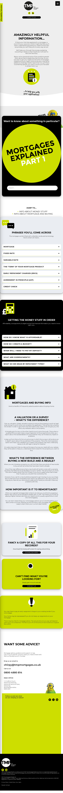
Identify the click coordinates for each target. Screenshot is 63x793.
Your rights (18, 782)
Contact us (31, 586)
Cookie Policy (12, 782)
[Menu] (57, 3)
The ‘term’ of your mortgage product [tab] (24, 267)
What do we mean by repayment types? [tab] (24, 364)
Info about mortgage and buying (33, 214)
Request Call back (5, 785)
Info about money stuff (33, 211)
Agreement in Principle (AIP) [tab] (18, 280)
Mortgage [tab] (9, 247)
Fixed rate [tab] (9, 253)
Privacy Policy (4, 782)
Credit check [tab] (10, 287)
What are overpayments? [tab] (17, 357)
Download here (31, 552)
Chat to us (31, 17)
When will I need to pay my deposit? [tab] (23, 351)
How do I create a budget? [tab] (18, 344)
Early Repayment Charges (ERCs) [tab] (20, 273)
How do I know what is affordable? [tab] (23, 337)
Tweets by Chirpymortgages (14, 704)
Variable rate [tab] (11, 260)
